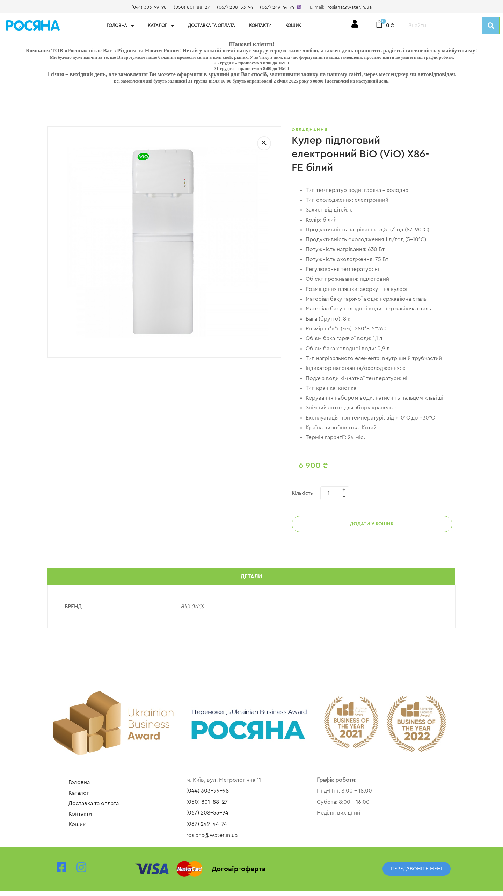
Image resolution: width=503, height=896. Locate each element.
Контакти (260, 25)
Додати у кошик (372, 528)
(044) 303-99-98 (149, 7)
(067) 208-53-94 (235, 7)
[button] (416, 874)
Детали (251, 581)
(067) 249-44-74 (277, 7)
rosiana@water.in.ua (349, 7)
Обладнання (310, 130)
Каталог (161, 25)
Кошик (293, 25)
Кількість (302, 497)
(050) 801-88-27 (192, 7)
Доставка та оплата (211, 25)
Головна (120, 25)
